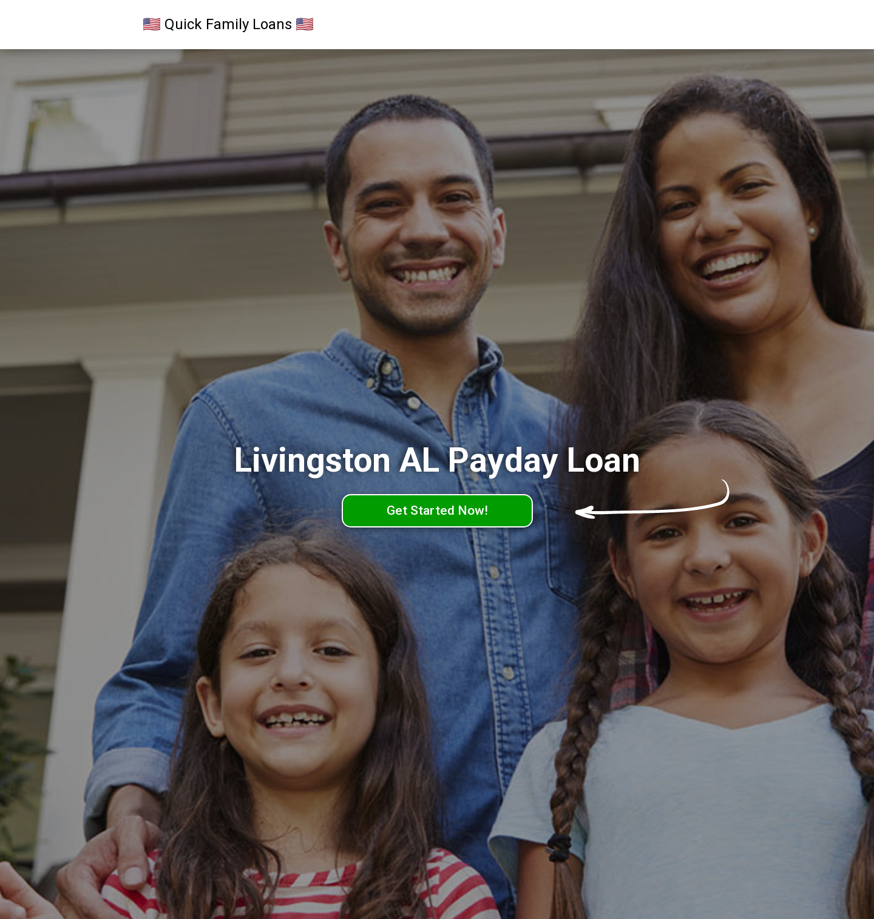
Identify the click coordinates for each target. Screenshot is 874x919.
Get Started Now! (437, 510)
